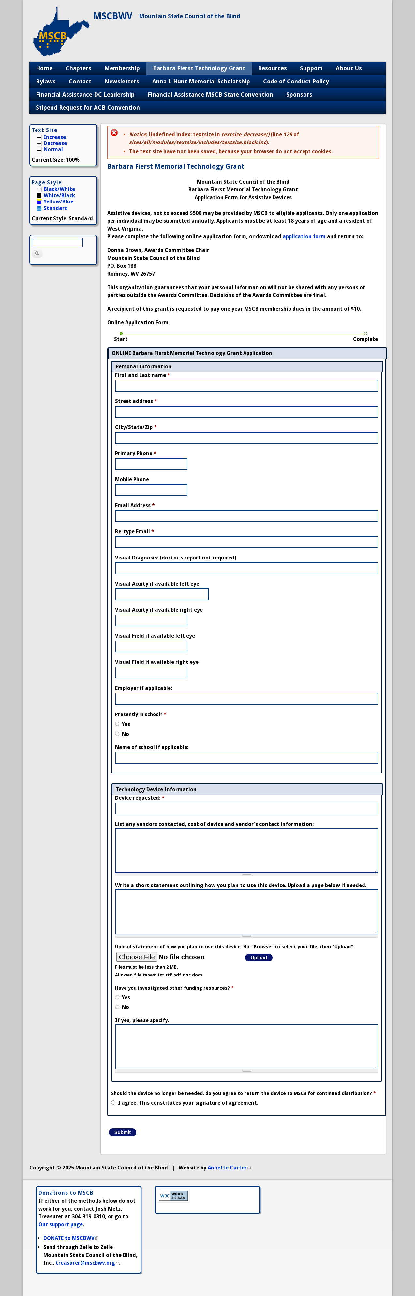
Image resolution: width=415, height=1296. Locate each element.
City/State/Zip (136, 427)
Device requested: (140, 798)
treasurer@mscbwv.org (87, 1263)
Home (44, 68)
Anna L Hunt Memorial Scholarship (201, 81)
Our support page (60, 1224)
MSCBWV (112, 16)
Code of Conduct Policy (296, 81)
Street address (136, 401)
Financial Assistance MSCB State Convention (210, 94)
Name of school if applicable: (151, 747)
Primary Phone (135, 453)
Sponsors (299, 94)
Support (311, 68)
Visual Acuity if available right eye (159, 610)
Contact (80, 81)
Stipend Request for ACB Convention (88, 107)
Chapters (78, 68)
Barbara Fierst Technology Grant (199, 68)
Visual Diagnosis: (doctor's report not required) (175, 558)
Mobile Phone (132, 479)
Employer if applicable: (143, 688)
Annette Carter (229, 1168)
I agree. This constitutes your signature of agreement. (188, 1103)
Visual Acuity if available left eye (157, 584)
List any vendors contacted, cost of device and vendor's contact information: (214, 824)
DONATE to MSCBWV (70, 1238)
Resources (272, 68)
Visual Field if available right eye (157, 662)
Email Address (135, 505)
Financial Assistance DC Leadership (85, 94)
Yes (126, 724)
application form (304, 236)
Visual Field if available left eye (155, 636)
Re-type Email (134, 532)
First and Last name (142, 375)
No (125, 734)
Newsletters (121, 81)
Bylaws (46, 81)
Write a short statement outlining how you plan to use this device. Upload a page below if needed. (240, 885)
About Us (349, 68)
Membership (122, 68)
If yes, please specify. (142, 1020)
